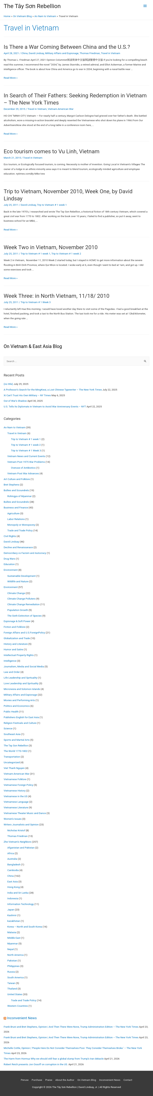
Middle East (13, 937)
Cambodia (13, 870)
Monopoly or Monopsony (21, 524)
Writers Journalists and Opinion (21, 824)
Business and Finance (16, 507)
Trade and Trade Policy (20, 530)
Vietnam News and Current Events (26, 456)
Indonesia (12, 898)
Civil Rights (10, 536)
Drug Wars (9, 558)
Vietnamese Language (16, 801)
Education (9, 564)
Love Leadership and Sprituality (21, 683)
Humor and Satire (13, 649)
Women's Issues (13, 818)
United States (14, 994)
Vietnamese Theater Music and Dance (25, 813)
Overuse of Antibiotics (23, 467)
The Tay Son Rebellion (16, 745)
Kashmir (12, 915)
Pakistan (12, 960)
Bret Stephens (11, 484)
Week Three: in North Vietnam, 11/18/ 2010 (56, 296)
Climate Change (16, 593)
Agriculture (13, 513)
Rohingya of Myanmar (19, 496)
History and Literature (16, 643)
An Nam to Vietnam (14, 427)
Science (8, 728)
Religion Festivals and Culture (20, 722)
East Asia (12, 881)
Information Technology (20, 904)
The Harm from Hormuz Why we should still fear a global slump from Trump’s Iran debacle (54, 1058)
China (24, 53)
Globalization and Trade (17, 638)
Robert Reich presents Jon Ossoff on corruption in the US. (36, 1064)
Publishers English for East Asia (21, 717)
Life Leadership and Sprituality (20, 677)
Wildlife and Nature (17, 581)
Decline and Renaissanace (18, 547)
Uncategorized (12, 762)
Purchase (37, 1079)
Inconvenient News (22, 1018)
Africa (10, 853)
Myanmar (12, 943)
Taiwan (11, 983)
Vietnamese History (14, 790)
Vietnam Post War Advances (23, 473)
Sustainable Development (21, 575)
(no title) (8, 383)
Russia (11, 971)
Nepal (10, 949)
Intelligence (10, 660)
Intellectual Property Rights (19, 655)
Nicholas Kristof (16, 830)
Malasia (11, 932)
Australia (12, 858)
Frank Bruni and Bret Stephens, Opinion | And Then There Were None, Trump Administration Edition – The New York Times (71, 1026)
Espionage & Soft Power (17, 621)
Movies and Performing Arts (19, 700)
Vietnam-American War (60, 108)
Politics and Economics (17, 705)
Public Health (11, 711)
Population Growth (17, 610)
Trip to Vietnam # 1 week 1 (52, 204)
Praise (48, 1079)
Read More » (11, 77)
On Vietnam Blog (86, 1079)
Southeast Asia (12, 734)
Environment (11, 569)
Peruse (24, 1079)
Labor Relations (16, 519)
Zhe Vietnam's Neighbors (17, 841)
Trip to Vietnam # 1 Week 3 (36, 302)
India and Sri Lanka (17, 892)
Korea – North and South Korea (24, 926)
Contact (127, 1079)
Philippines (13, 966)
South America (15, 977)
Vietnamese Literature (16, 807)
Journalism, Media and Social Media (24, 666)
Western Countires (17, 1005)
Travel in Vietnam (110, 53)
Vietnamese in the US (15, 796)
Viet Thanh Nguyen (14, 768)
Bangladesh (14, 864)
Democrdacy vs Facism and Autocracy (25, 552)
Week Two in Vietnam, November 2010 (51, 247)
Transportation (12, 756)
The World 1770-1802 (15, 750)
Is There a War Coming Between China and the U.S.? (67, 47)
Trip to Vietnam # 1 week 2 (66, 253)
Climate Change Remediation (23, 604)
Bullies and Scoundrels (16, 490)
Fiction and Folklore (14, 626)
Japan (10, 909)
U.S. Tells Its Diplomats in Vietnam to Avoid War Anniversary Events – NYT (45, 406)
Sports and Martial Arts (17, 739)
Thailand (12, 988)
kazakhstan (13, 920)
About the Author (64, 1079)
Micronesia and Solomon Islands (22, 689)
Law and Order (12, 671)
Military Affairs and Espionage (61, 53)
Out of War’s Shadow (15, 400)
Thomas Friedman (90, 53)
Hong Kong (13, 887)
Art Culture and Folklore (17, 479)
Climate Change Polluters (21, 598)
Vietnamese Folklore (15, 779)
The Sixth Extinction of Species (24, 615)
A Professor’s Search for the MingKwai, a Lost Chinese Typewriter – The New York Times (53, 389)
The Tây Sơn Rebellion (32, 6)
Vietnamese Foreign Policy (18, 784)
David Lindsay (36, 53)
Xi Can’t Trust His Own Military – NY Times (27, 395)
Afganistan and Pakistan (20, 847)
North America (15, 954)
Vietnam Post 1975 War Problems (26, 461)
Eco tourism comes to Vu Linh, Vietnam (51, 151)
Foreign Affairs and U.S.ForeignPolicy (24, 632)
